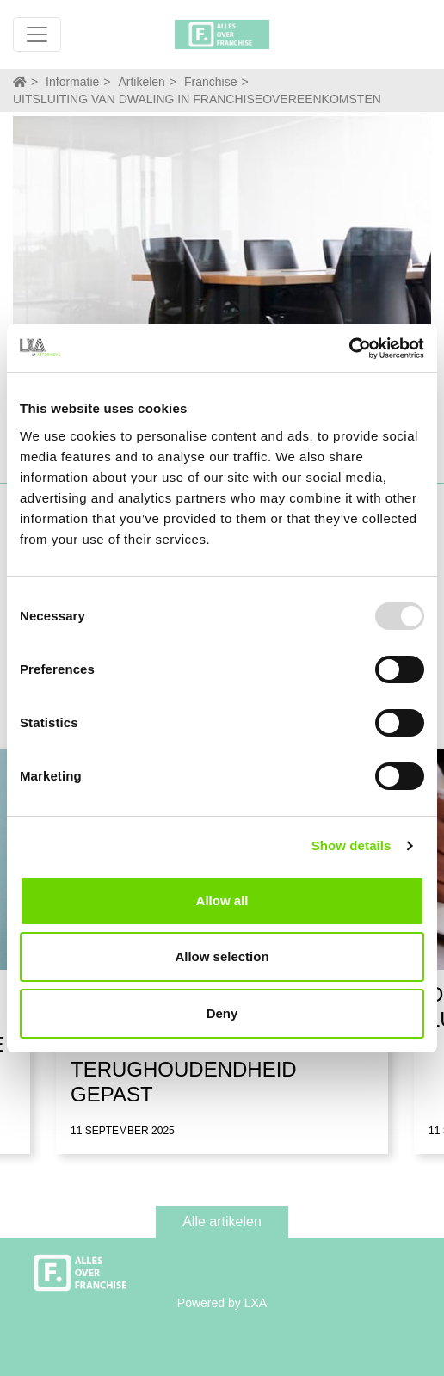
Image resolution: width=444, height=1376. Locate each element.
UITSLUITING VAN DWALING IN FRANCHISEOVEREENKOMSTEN (197, 99)
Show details (351, 845)
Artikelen (141, 82)
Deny (222, 1013)
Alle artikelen (222, 1221)
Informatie (72, 82)
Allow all (222, 900)
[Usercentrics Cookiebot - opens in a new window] (349, 348)
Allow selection (221, 956)
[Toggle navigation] (37, 34)
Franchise (210, 82)
